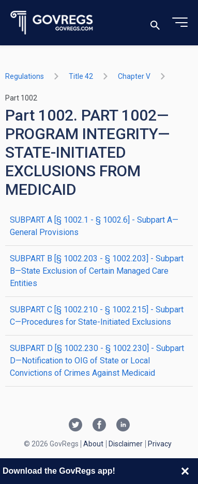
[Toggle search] (155, 23)
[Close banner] (185, 471)
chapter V (134, 76)
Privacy (160, 444)
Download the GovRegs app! (59, 470)
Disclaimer (126, 444)
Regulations (24, 76)
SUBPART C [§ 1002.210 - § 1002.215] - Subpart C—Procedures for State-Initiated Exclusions (97, 316)
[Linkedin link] (123, 425)
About (93, 444)
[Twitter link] (75, 425)
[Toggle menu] (180, 23)
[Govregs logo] (52, 23)
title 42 (81, 76)
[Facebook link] (99, 425)
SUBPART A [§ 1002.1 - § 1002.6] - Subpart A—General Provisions (94, 226)
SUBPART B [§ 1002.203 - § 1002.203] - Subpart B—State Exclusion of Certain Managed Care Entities (97, 271)
